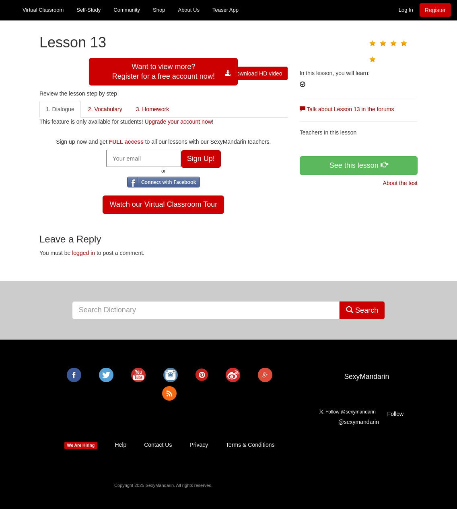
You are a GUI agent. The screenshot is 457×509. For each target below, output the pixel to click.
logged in (83, 253)
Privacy (198, 445)
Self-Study (88, 10)
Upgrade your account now (178, 121)
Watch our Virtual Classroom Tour (163, 204)
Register (435, 10)
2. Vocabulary (105, 109)
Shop (159, 10)
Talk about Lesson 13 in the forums (347, 109)
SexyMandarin (366, 377)
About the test (399, 183)
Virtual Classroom (43, 10)
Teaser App (225, 10)
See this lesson (358, 165)
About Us (188, 10)
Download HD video (253, 73)
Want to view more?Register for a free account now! (163, 71)
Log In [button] (406, 10)
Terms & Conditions (250, 445)
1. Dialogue (60, 109)
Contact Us (158, 445)
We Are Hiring (81, 445)
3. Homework (152, 109)
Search (362, 310)
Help (120, 445)
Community (126, 10)
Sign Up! (201, 159)
